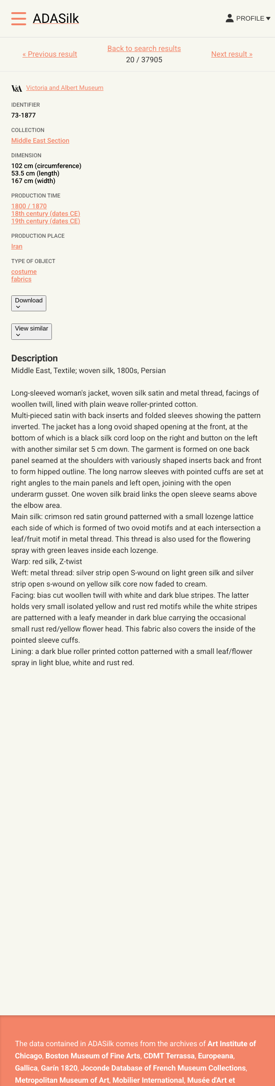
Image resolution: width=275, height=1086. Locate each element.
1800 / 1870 (29, 206)
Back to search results (144, 48)
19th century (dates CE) (45, 221)
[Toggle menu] (18, 18)
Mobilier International (148, 1080)
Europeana (215, 1055)
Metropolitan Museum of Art (62, 1080)
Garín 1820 (59, 1068)
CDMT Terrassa (169, 1055)
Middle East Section (40, 141)
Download (29, 303)
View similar (31, 331)
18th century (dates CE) (45, 214)
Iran (16, 246)
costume (24, 272)
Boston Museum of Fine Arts (92, 1055)
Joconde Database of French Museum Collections (163, 1068)
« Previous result (49, 54)
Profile (247, 18)
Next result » (232, 54)
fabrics (21, 279)
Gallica (26, 1068)
